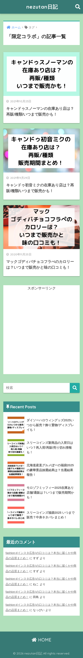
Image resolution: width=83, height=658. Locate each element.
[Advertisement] (41, 332)
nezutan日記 (42, 7)
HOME (41, 640)
